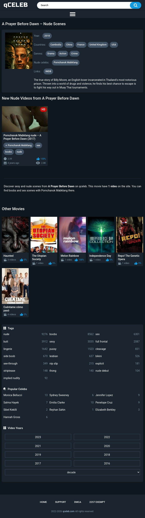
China (69, 44)
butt (25, 341)
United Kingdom (97, 44)
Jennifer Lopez (118, 395)
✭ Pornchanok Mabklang (18, 145)
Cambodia (56, 44)
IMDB (48, 71)
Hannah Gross (25, 417)
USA (114, 44)
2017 (38, 463)
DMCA (77, 502)
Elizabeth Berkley (118, 409)
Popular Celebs (17, 389)
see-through (25, 363)
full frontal (118, 341)
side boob (25, 356)
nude (25, 334)
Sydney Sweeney (71, 395)
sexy (71, 341)
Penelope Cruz (118, 402)
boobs (71, 334)
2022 (107, 437)
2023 (38, 437)
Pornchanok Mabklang (66, 62)
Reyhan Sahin (71, 409)
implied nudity (25, 378)
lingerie (25, 349)
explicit (118, 363)
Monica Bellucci (25, 395)
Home (43, 502)
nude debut (118, 370)
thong (71, 370)
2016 (107, 463)
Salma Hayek (25, 402)
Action (62, 53)
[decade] (72, 472)
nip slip (71, 363)
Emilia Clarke (71, 402)
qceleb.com (68, 511)
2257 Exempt (97, 502)
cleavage (118, 349)
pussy (71, 349)
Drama (51, 53)
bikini (118, 356)
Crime (74, 53)
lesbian (71, 356)
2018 (107, 454)
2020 (107, 446)
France (81, 44)
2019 (38, 454)
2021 (38, 446)
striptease (25, 370)
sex (118, 334)
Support (60, 502)
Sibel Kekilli (25, 409)
